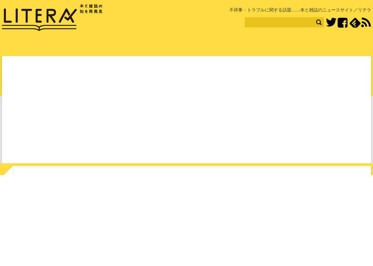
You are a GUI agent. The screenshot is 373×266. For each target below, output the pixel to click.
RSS (366, 22)
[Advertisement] (186, 111)
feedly (355, 23)
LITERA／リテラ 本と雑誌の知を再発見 (52, 18)
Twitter (331, 23)
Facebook (343, 23)
